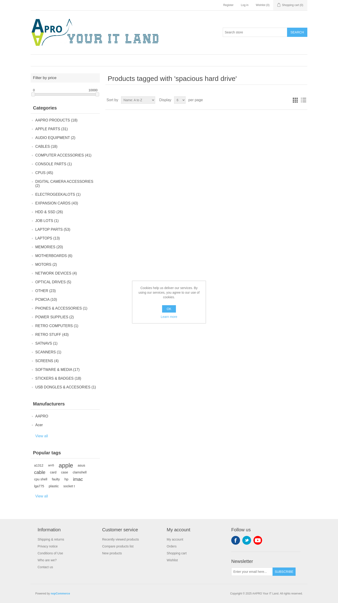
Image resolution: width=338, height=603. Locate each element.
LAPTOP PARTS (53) (52, 229)
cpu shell (40, 479)
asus (81, 465)
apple (66, 465)
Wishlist (172, 560)
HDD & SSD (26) (49, 212)
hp (66, 479)
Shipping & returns (51, 539)
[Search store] (255, 32)
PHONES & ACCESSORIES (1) (61, 308)
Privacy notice (48, 546)
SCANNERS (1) (48, 352)
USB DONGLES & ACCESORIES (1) (65, 387)
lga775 (39, 486)
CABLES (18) (46, 146)
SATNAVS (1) (46, 343)
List (303, 100)
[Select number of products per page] (180, 100)
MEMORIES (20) (49, 247)
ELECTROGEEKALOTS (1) (58, 194)
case (64, 472)
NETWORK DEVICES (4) (56, 273)
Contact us (45, 567)
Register (228, 5)
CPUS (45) (44, 173)
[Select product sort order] (138, 100)
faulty (56, 479)
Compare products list (117, 546)
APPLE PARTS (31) (51, 129)
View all (41, 436)
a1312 (38, 465)
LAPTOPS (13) (47, 238)
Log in (245, 5)
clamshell (79, 472)
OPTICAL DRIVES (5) (53, 282)
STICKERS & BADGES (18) (58, 378)
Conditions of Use (50, 553)
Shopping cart (177, 553)
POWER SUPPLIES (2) (54, 317)
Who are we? (47, 560)
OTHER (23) (45, 291)
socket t (69, 486)
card (53, 472)
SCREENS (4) (47, 361)
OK (169, 309)
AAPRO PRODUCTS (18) (56, 120)
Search (297, 32)
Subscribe (284, 571)
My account (175, 539)
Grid (295, 100)
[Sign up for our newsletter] (252, 572)
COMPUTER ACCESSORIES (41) (63, 155)
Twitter (246, 540)
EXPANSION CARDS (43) (56, 203)
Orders (172, 546)
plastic (54, 486)
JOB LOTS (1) (47, 221)
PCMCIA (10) (46, 300)
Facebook (235, 540)
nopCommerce (60, 593)
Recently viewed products (120, 539)
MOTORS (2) (46, 264)
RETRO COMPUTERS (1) (56, 326)
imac (78, 479)
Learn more (169, 317)
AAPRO (41, 416)
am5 (51, 465)
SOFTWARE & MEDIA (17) (57, 370)
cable (39, 472)
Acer (39, 425)
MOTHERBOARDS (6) (53, 256)
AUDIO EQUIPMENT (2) (55, 138)
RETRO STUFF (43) (52, 335)
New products (112, 553)
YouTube (257, 540)
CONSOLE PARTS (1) (53, 164)
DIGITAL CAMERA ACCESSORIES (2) (64, 184)
